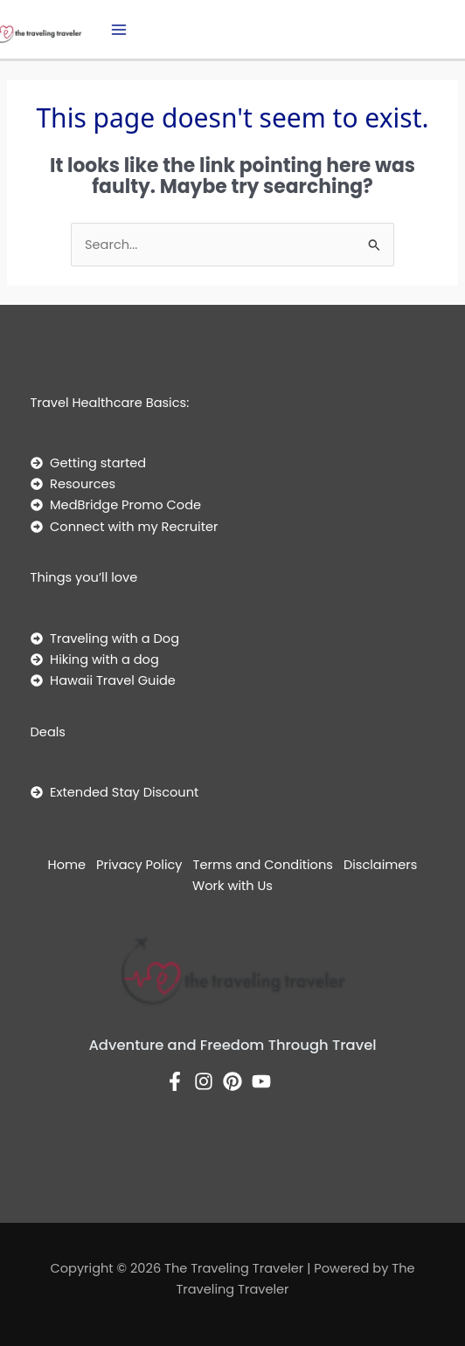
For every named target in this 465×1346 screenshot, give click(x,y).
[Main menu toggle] (119, 29)
